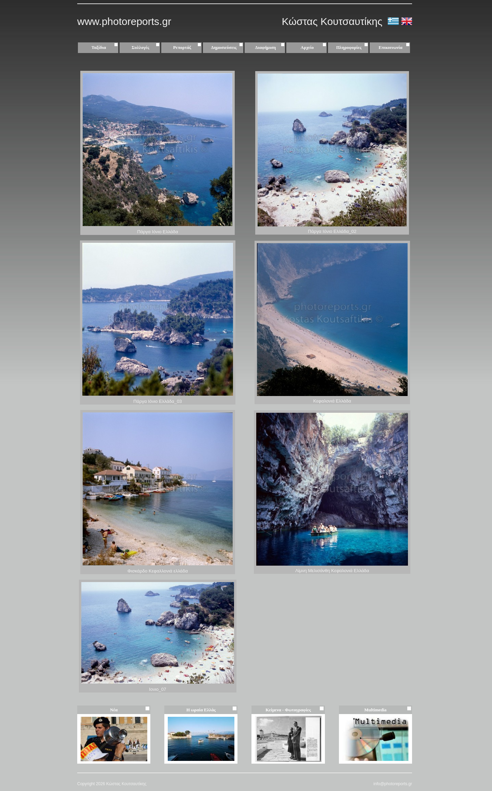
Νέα (114, 709)
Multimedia (375, 709)
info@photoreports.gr (392, 783)
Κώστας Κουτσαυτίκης (333, 21)
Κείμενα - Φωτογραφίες (288, 709)
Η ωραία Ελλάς (201, 709)
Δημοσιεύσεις (228, 47)
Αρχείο (314, 47)
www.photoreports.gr (124, 21)
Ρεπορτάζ (188, 47)
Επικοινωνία (390, 47)
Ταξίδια (106, 47)
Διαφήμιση (270, 47)
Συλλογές (146, 47)
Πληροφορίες (348, 47)
